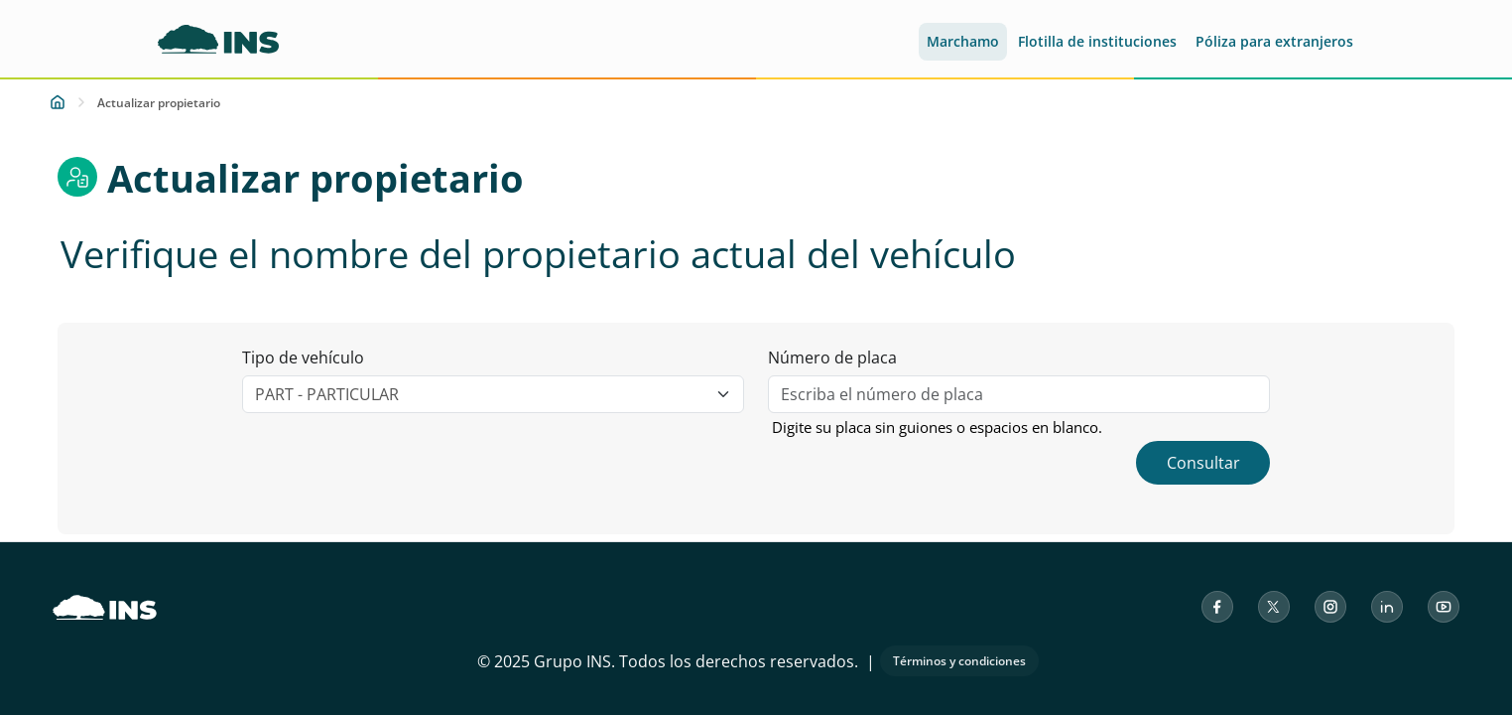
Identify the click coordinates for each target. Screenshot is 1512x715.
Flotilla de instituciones (1097, 41)
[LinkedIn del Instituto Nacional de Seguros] (1387, 607)
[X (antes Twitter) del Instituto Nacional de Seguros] (1274, 607)
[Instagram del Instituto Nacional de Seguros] (1330, 607)
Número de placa (832, 357)
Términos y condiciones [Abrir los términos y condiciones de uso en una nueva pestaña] (959, 660)
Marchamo (963, 41)
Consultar (1203, 463)
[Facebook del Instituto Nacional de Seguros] (1217, 607)
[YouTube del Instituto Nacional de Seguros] (1443, 607)
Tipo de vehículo (303, 357)
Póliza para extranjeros (1274, 41)
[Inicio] (57, 102)
